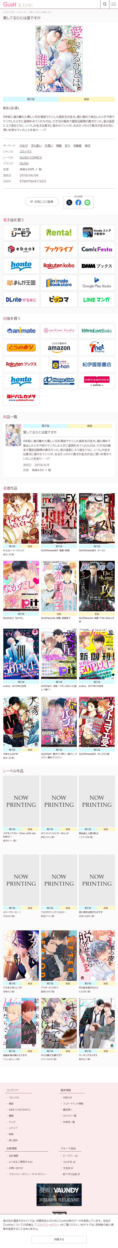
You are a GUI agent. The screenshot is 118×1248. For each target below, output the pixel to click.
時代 (87, 145)
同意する (59, 1239)
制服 (59, 145)
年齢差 (77, 145)
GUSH (24, 163)
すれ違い (36, 145)
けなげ (24, 145)
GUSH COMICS (31, 157)
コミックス (26, 151)
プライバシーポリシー (48, 1224)
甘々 (67, 145)
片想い (49, 145)
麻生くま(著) (11, 107)
